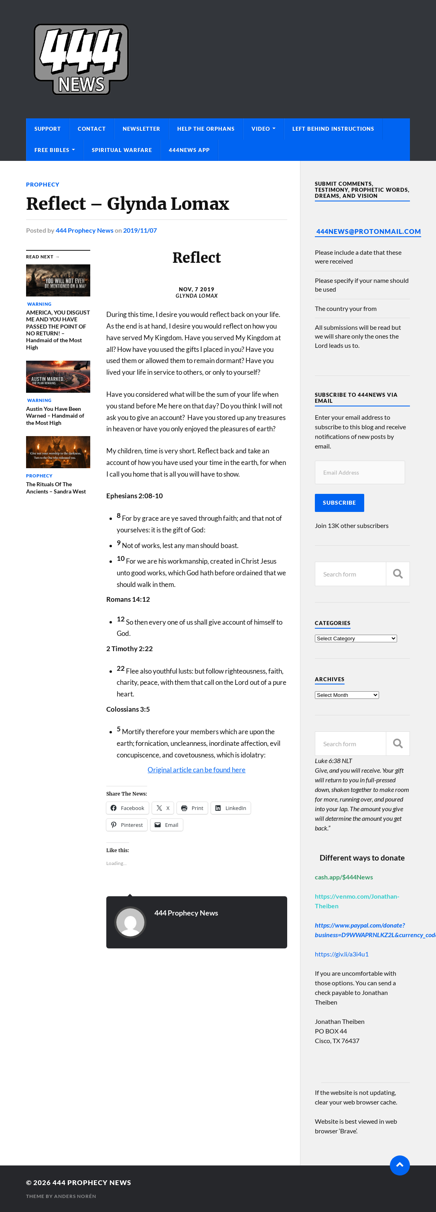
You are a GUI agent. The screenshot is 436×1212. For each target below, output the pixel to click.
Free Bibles (51, 150)
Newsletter (141, 129)
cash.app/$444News (344, 877)
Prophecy (42, 184)
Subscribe (339, 502)
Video (260, 129)
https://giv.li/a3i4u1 (342, 954)
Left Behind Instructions (333, 129)
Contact (92, 129)
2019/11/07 (140, 230)
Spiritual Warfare (122, 150)
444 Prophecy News (85, 230)
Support (47, 129)
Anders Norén (75, 1196)
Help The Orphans (206, 129)
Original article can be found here (196, 769)
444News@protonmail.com (368, 231)
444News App (189, 150)
